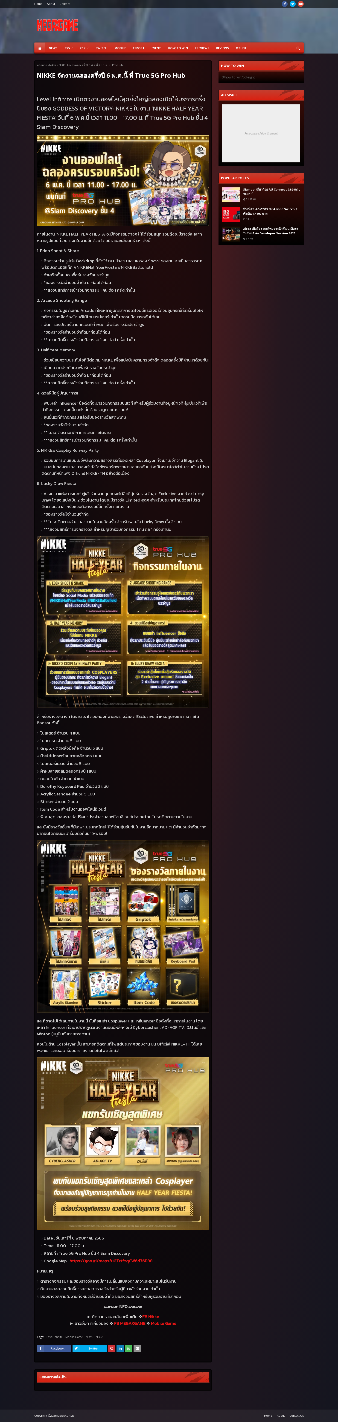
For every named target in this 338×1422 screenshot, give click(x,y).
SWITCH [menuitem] (102, 48)
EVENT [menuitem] (156, 48)
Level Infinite (55, 1337)
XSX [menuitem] (83, 48)
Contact (65, 4)
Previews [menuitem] (202, 48)
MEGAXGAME (65, 1416)
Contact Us (296, 1416)
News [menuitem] (53, 48)
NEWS (89, 1337)
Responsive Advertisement (261, 133)
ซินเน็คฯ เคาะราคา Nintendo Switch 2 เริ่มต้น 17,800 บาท (270, 211)
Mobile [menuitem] (120, 48)
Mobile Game (74, 1337)
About (51, 4)
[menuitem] (39, 48)
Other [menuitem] (241, 48)
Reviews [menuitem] (222, 48)
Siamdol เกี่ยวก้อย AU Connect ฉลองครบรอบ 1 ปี (271, 191)
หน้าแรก (42, 65)
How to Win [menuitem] (178, 48)
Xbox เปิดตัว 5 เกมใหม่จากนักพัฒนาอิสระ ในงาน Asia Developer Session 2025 (270, 231)
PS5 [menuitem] (67, 48)
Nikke (52, 65)
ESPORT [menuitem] (139, 48)
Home (38, 4)
